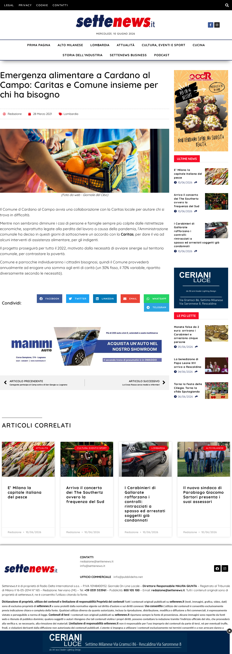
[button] (227, 5)
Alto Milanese (70, 45)
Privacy (25, 5)
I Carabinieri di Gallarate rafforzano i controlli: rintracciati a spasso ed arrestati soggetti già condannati (145, 504)
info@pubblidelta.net (128, 577)
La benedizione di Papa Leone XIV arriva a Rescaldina (187, 362)
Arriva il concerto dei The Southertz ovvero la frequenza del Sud (186, 200)
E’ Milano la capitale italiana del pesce (188, 173)
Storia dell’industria (83, 55)
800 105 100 (132, 590)
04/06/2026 (183, 371)
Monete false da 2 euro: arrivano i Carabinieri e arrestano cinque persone (186, 334)
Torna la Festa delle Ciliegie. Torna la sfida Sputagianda (188, 387)
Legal (9, 5)
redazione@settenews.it (96, 561)
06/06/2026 (183, 396)
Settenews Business (128, 55)
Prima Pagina (38, 45)
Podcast (162, 55)
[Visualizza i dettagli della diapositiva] (85, 346)
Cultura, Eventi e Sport (163, 45)
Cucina (199, 45)
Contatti (60, 5)
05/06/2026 (183, 347)
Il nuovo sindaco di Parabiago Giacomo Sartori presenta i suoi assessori (203, 494)
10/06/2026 (183, 182)
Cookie (42, 5)
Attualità (125, 45)
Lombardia (99, 45)
